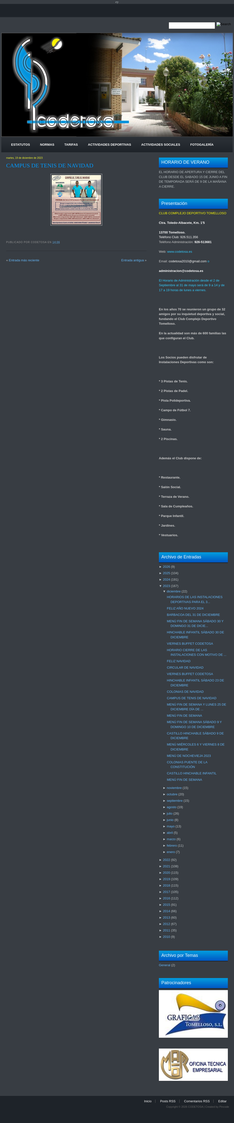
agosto (171, 807)
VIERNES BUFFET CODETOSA (190, 643)
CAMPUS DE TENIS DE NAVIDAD (49, 165)
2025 (166, 573)
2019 (166, 879)
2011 (166, 930)
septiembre (175, 800)
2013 (166, 917)
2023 (166, 586)
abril (170, 833)
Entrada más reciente (24, 260)
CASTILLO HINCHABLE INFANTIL (192, 773)
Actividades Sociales (160, 144)
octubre (172, 794)
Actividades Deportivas (109, 144)
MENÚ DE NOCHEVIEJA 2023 (189, 756)
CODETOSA (195, 1106)
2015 (166, 905)
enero (171, 852)
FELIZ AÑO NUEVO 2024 (185, 608)
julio (169, 813)
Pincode (224, 1106)
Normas (47, 144)
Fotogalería (201, 144)
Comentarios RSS (197, 1101)
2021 (166, 866)
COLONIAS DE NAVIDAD (185, 692)
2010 (166, 937)
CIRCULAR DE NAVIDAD (185, 667)
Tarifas (71, 144)
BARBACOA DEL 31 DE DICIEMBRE (193, 615)
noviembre (174, 788)
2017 (166, 892)
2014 (166, 911)
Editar (222, 1101)
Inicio (147, 1101)
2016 (166, 898)
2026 (166, 567)
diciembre (174, 591)
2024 (166, 579)
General (164, 965)
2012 (166, 924)
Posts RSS (168, 1101)
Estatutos (20, 144)
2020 (166, 872)
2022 (166, 860)
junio (170, 820)
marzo (171, 839)
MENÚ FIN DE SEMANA (184, 715)
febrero (172, 845)
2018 (166, 885)
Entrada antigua (132, 260)
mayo (171, 826)
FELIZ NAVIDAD (178, 661)
